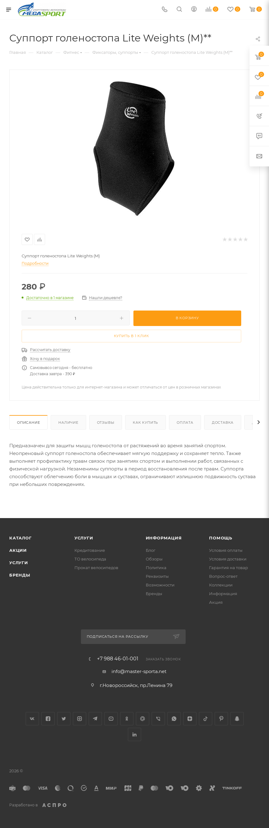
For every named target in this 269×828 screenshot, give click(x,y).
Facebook (48, 718)
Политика (156, 567)
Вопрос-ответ (223, 576)
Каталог (20, 537)
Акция (216, 602)
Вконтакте (32, 718)
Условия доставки (227, 558)
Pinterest (221, 718)
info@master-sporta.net (138, 671)
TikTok (205, 718)
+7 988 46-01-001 (117, 658)
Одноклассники (126, 718)
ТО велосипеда (90, 558)
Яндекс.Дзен (189, 718)
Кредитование (89, 550)
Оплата (185, 422)
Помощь (220, 537)
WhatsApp (174, 718)
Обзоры (154, 558)
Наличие (68, 422)
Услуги (18, 562)
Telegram (95, 718)
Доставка (222, 422)
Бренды (19, 575)
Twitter (63, 718)
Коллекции (221, 584)
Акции (18, 550)
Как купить (145, 422)
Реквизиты (157, 576)
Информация (164, 537)
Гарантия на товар (228, 567)
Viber (158, 718)
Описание (28, 422)
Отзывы (106, 422)
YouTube (111, 718)
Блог (150, 550)
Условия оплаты (225, 550)
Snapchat (237, 718)
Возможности (160, 584)
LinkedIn (134, 734)
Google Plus (142, 718)
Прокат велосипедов (96, 567)
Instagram (79, 718)
